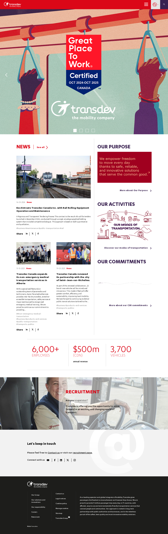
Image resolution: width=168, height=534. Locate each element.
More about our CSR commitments (128, 305)
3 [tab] (87, 130)
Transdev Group (63, 517)
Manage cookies (62, 509)
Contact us (54, 453)
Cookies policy (61, 504)
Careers (34, 512)
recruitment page (82, 453)
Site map (59, 514)
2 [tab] (81, 130)
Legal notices (61, 499)
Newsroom (35, 517)
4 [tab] (93, 130)
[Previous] (7, 75)
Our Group (35, 495)
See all (42, 147)
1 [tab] (75, 130)
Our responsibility (38, 507)
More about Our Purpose (134, 190)
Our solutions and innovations (38, 501)
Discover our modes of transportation (126, 248)
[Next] (161, 75)
